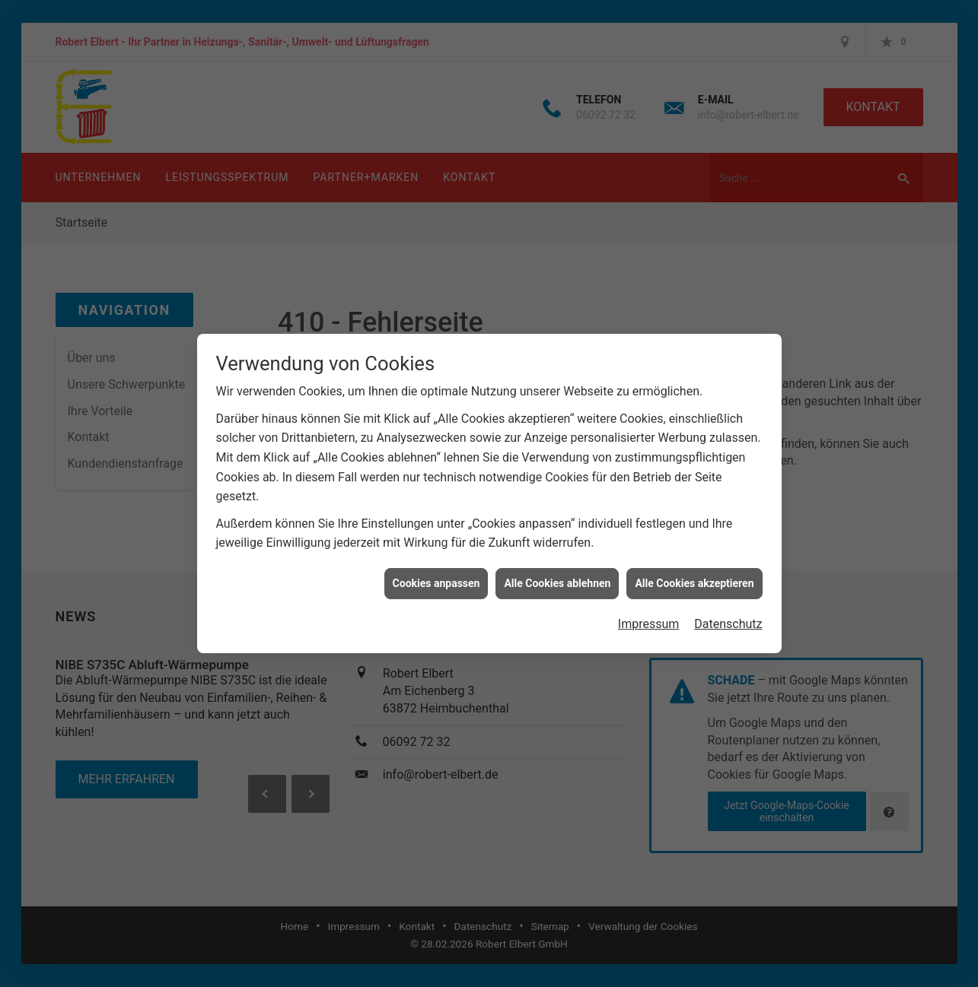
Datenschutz (728, 608)
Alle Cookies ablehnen (557, 566)
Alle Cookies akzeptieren (694, 566)
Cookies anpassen (436, 566)
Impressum (649, 608)
